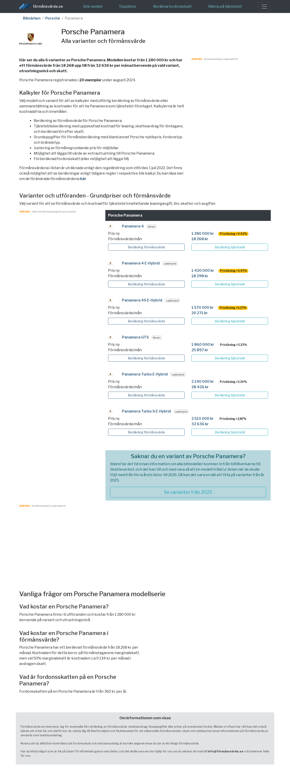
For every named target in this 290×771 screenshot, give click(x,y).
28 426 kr (200, 387)
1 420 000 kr (202, 270)
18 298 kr (199, 276)
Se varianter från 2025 (188, 492)
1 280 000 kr (202, 233)
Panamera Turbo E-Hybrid (145, 374)
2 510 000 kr (202, 418)
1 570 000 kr (202, 307)
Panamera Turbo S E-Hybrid (146, 411)
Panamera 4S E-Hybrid (142, 300)
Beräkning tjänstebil (230, 247)
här (83, 179)
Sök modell (92, 6)
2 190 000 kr (202, 381)
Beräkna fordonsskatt (172, 6)
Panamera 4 (133, 226)
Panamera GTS (135, 337)
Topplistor (128, 6)
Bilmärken (32, 18)
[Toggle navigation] (264, 6)
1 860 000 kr (202, 344)
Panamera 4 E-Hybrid (141, 263)
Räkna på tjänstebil (225, 6)
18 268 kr (199, 239)
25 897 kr (199, 350)
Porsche (52, 18)
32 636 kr (200, 424)
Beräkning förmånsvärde (146, 247)
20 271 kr (199, 313)
